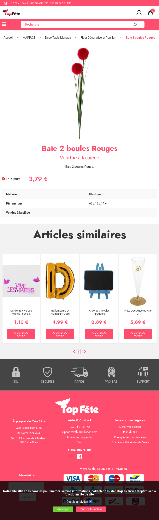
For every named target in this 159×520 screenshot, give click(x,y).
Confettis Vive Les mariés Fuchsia (21, 312)
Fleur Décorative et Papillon (98, 37)
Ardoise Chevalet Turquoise (99, 312)
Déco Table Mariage (58, 37)
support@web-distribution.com (79, 432)
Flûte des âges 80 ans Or (138, 312)
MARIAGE (29, 37)
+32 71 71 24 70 (19, 3)
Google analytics (77, 501)
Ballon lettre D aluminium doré (60, 312)
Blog (79, 442)
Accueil (8, 37)
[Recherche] (78, 24)
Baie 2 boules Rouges (140, 37)
